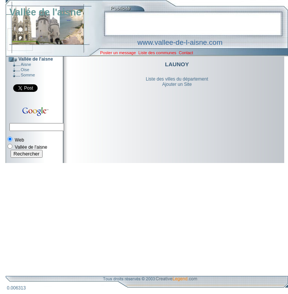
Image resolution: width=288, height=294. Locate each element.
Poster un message (118, 52)
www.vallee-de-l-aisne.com (179, 42)
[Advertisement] (141, 219)
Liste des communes (157, 52)
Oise (25, 69)
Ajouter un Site (177, 84)
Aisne (26, 64)
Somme (28, 75)
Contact (186, 52)
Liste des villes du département (177, 79)
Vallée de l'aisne (45, 12)
